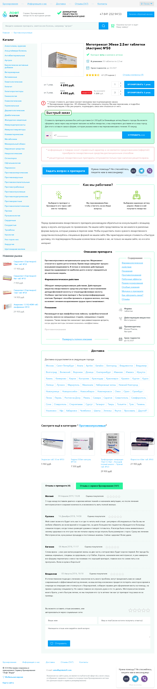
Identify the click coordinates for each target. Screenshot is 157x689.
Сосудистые (10, 225)
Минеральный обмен (15, 144)
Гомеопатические (13, 101)
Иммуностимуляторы (15, 129)
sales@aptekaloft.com (62, 670)
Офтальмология (12, 163)
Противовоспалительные (17, 182)
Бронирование (10, 4)
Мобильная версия (14, 677)
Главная (6, 32)
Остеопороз (11, 158)
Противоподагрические (16, 196)
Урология (9, 234)
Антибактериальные (15, 55)
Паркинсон (10, 167)
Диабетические (12, 115)
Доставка (61, 4)
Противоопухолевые (23, 32)
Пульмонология (12, 215)
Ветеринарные (12, 72)
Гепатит (8, 86)
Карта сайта (8, 683)
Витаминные (11, 77)
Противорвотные (13, 201)
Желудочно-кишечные (15, 120)
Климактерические (14, 134)
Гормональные (12, 105)
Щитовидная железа (15, 249)
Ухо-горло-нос (12, 239)
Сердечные (10, 220)
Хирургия (9, 244)
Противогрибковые (14, 187)
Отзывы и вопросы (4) (133, 75)
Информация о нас (37, 4)
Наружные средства (14, 148)
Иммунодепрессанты (15, 124)
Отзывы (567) (81, 4)
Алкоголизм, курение (15, 46)
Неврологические (13, 153)
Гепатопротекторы (14, 91)
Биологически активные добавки (16, 66)
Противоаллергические (16, 172)
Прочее (8, 210)
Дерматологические (15, 110)
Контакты (102, 4)
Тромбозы (10, 230)
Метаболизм (11, 139)
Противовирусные (14, 177)
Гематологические (13, 81)
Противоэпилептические (17, 206)
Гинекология (11, 96)
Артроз (8, 60)
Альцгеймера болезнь (16, 50)
